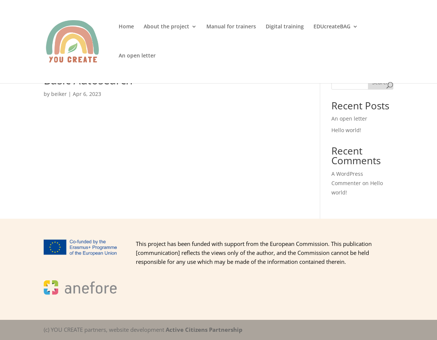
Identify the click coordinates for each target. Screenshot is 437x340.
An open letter (137, 56)
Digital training (285, 27)
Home (126, 27)
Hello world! (346, 130)
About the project (166, 27)
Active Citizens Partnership (204, 329)
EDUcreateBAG (331, 27)
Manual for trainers (231, 27)
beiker (59, 93)
